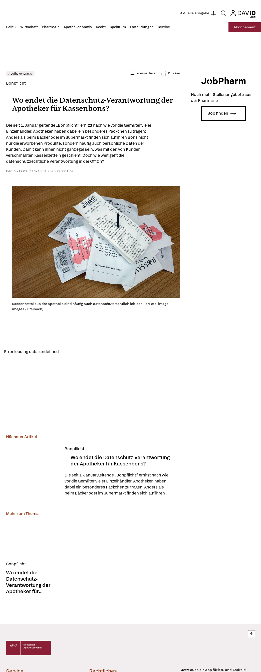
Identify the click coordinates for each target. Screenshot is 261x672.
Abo (244, 27)
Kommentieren (146, 73)
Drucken (174, 73)
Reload (69, 352)
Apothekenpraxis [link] (20, 74)
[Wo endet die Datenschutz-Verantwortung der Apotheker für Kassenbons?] (32, 471)
